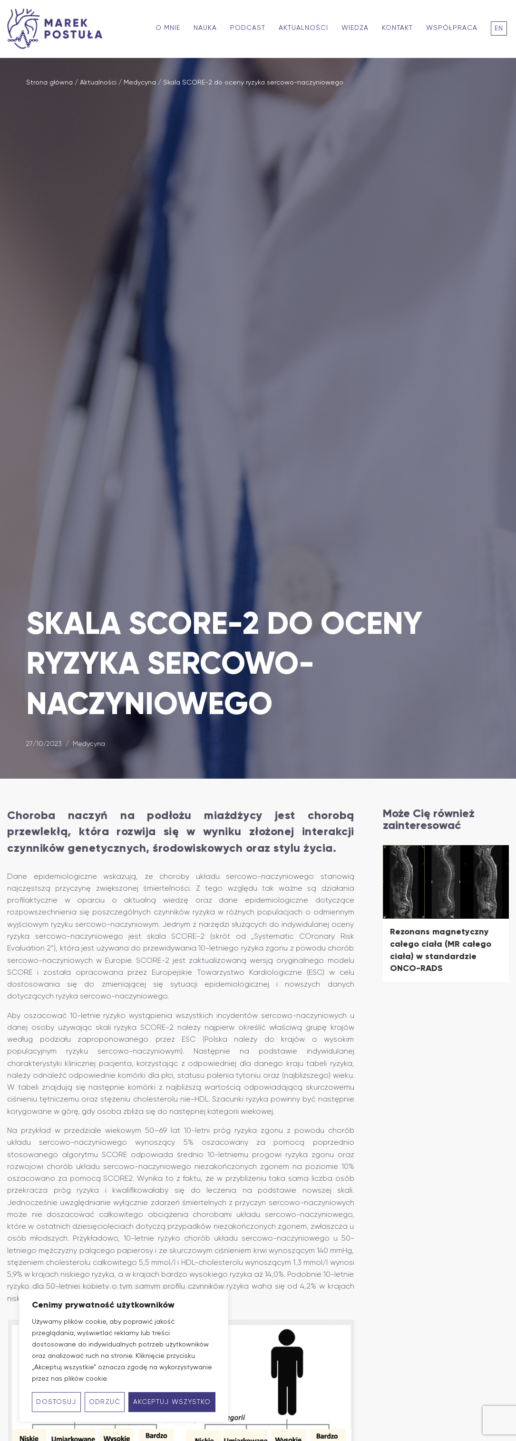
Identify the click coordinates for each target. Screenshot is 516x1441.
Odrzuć (104, 1402)
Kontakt (397, 28)
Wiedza (355, 28)
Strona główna (49, 82)
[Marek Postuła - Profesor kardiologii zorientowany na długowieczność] (57, 29)
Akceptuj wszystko (172, 1402)
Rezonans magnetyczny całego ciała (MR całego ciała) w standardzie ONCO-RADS (440, 950)
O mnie (168, 28)
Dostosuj (56, 1402)
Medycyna (140, 82)
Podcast (247, 28)
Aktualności (303, 28)
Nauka (205, 28)
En (499, 28)
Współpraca (451, 28)
